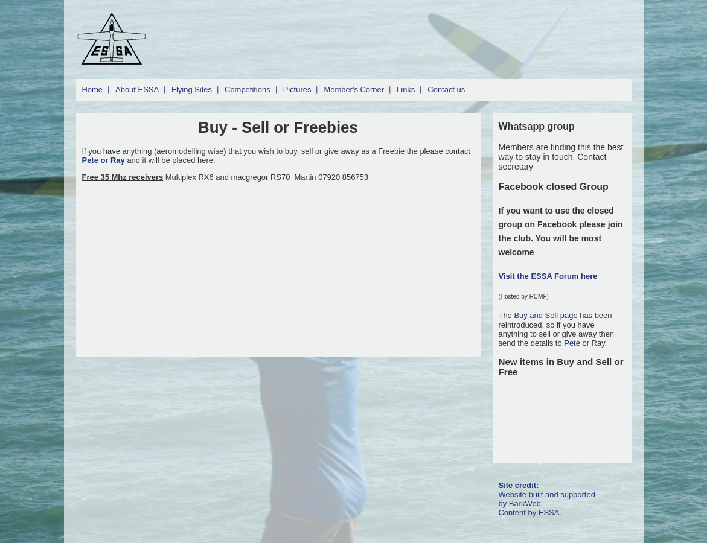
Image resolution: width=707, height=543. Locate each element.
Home (92, 89)
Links (406, 89)
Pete (572, 343)
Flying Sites (191, 89)
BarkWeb (525, 503)
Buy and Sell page (547, 315)
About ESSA (137, 89)
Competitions (247, 89)
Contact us (446, 89)
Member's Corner (354, 89)
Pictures (297, 89)
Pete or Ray (104, 160)
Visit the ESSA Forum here (548, 276)
